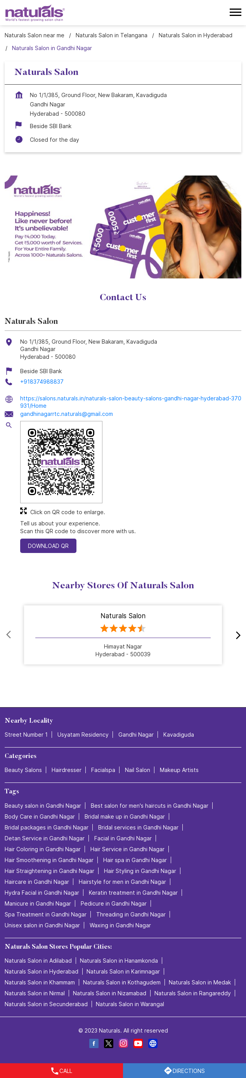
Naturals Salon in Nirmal (35, 993)
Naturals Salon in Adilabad (38, 960)
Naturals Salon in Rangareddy (192, 993)
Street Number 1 (26, 735)
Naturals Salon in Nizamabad (109, 993)
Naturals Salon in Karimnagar (123, 971)
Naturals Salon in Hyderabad (41, 971)
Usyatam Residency (83, 735)
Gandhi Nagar (136, 735)
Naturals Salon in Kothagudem (122, 982)
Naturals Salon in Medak (200, 982)
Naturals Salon (123, 616)
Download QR (48, 545)
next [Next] (236, 635)
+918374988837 (42, 381)
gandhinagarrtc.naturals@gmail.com (66, 413)
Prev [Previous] (9, 635)
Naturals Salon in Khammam (40, 982)
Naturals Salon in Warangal (130, 1004)
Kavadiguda (178, 735)
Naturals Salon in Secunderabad (46, 1004)
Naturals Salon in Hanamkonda (119, 960)
